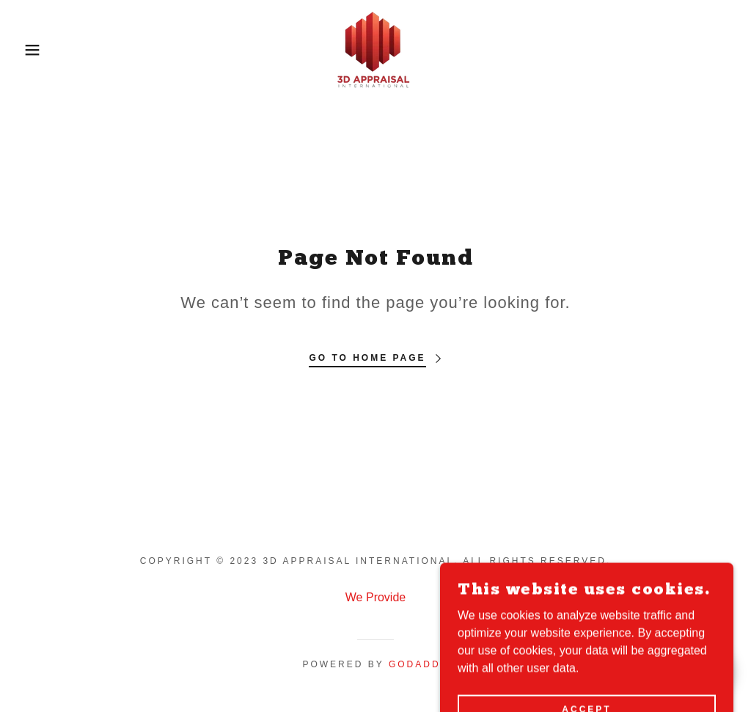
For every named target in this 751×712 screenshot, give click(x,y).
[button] (37, 50)
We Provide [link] (375, 597)
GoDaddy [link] (419, 664)
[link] (375, 49)
